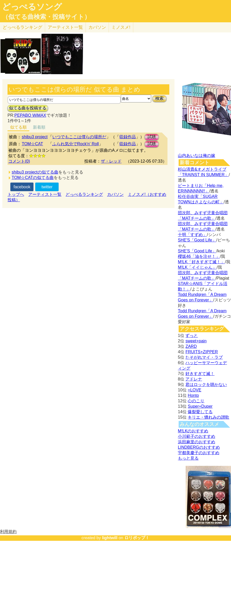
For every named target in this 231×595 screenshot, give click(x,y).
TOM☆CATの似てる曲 (33, 177)
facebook (21, 187)
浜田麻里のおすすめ (196, 442)
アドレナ (193, 379)
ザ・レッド (111, 161)
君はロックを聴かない (206, 384)
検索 (159, 98)
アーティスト (65, 27)
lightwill (109, 538)
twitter (47, 187)
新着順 (39, 127)
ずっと (191, 335)
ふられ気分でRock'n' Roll (75, 144)
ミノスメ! (120, 27)
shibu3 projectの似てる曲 (35, 172)
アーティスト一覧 (44, 194)
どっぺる (22, 27)
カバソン (97, 27)
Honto (193, 395)
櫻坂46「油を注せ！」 (199, 256)
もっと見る (188, 458)
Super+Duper (200, 406)
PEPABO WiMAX (30, 115)
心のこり (196, 401)
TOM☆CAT (32, 144)
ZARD (191, 346)
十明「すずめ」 (192, 234)
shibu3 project (35, 137)
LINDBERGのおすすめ (199, 447)
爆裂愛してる (200, 412)
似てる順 (18, 127)
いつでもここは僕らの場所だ (79, 137)
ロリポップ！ (136, 538)
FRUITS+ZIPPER (201, 352)
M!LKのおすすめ (193, 431)
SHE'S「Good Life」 (197, 240)
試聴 (152, 137)
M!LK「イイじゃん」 (197, 267)
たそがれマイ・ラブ (204, 357)
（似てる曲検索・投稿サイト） (46, 16)
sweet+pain (195, 341)
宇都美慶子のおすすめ (198, 453)
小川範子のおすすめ (196, 436)
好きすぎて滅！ (199, 373)
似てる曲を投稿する (27, 108)
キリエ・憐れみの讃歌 (208, 417)
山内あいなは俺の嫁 (196, 155)
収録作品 (127, 137)
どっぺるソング (32, 6)
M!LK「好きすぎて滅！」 (201, 262)
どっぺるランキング (84, 194)
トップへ (16, 194)
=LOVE (194, 390)
